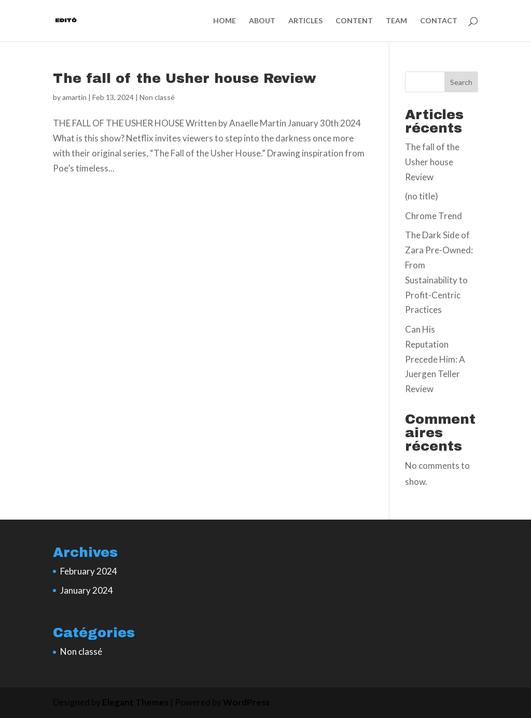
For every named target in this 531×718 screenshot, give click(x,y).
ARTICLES (305, 21)
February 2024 (88, 571)
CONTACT (438, 21)
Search (461, 82)
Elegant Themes (135, 702)
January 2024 (86, 590)
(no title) (421, 196)
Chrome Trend (433, 215)
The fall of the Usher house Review (184, 78)
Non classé (157, 97)
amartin (74, 97)
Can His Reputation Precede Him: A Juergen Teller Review (435, 359)
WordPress (246, 702)
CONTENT (354, 21)
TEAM (396, 21)
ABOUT (262, 21)
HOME (224, 21)
